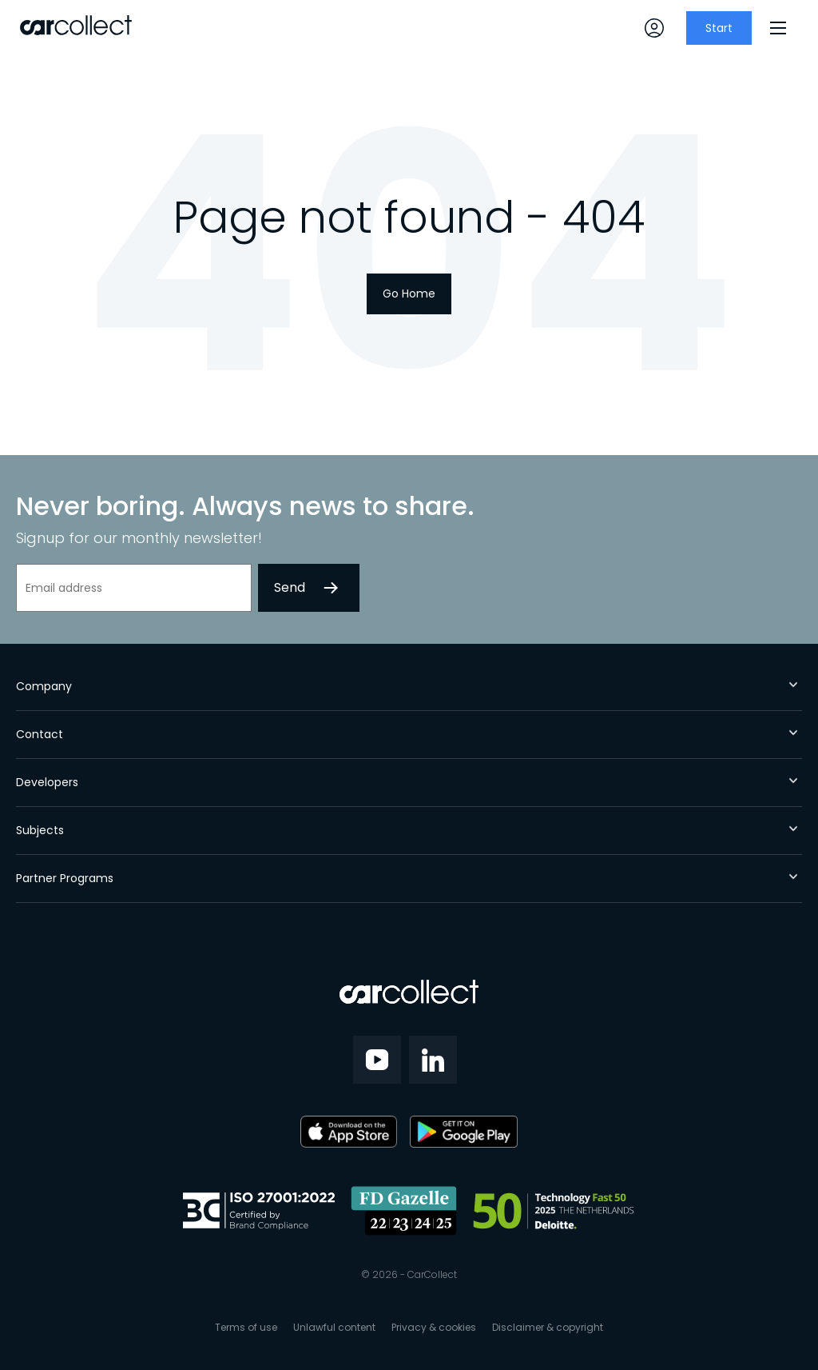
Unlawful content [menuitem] (334, 1327)
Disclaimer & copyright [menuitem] (547, 1327)
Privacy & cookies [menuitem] (433, 1327)
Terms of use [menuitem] (246, 1327)
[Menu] (778, 28)
